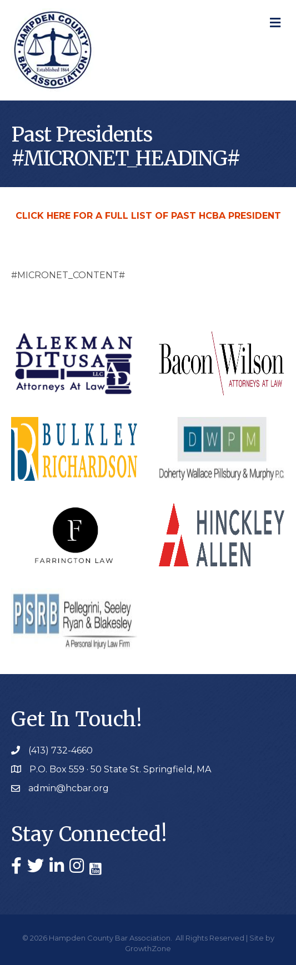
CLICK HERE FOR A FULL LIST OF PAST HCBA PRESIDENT (148, 215)
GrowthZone (148, 948)
